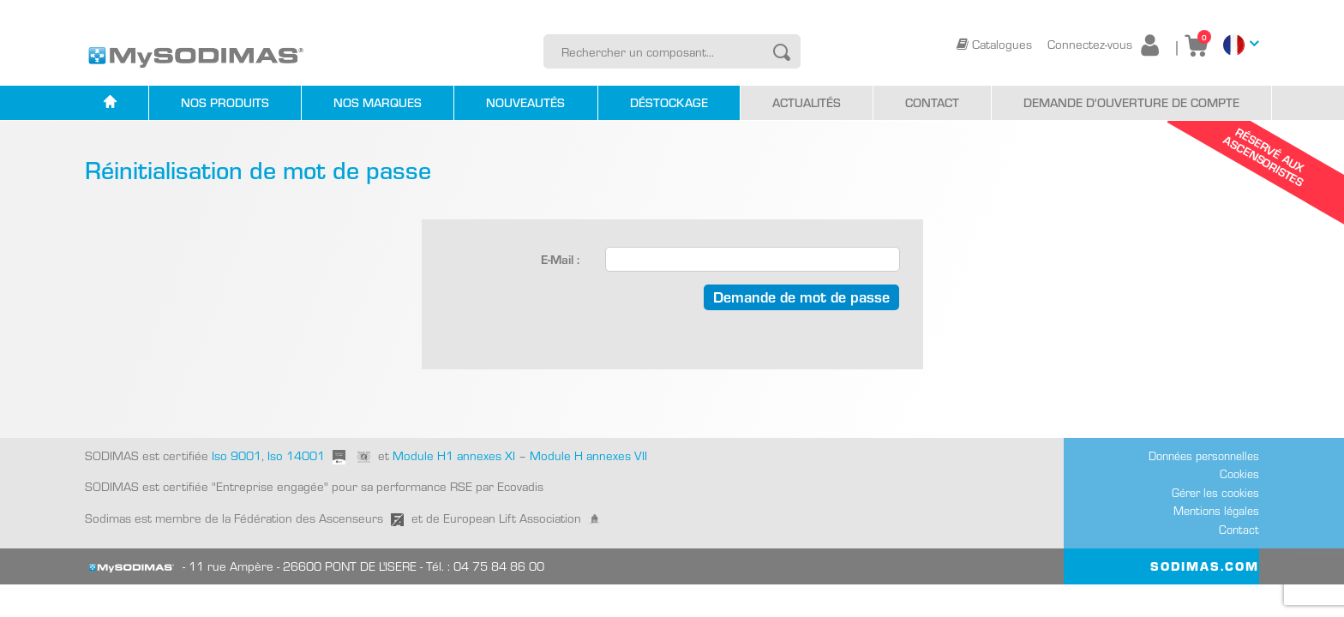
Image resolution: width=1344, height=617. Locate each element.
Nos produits (225, 102)
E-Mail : (560, 258)
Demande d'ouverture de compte (1131, 102)
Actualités (806, 102)
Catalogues (996, 43)
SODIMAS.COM (1204, 565)
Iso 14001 (296, 455)
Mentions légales (1216, 510)
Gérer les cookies (1215, 492)
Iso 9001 (234, 455)
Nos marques (377, 102)
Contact (932, 102)
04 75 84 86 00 (498, 565)
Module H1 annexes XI (454, 455)
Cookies (1239, 473)
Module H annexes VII (588, 455)
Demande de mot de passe (801, 296)
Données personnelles (1204, 455)
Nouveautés (525, 102)
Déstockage (669, 102)
